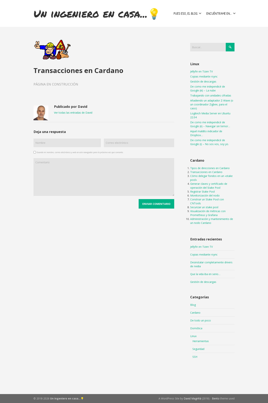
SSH (194, 356)
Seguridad (198, 349)
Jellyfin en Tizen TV (201, 71)
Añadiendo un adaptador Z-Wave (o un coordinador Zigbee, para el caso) (211, 104)
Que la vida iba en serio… (205, 274)
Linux (193, 336)
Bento (215, 398)
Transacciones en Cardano (206, 172)
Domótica (196, 328)
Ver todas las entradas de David (73, 112)
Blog (193, 305)
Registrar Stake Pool (202, 191)
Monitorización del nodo (205, 195)
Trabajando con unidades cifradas (210, 95)
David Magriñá (192, 398)
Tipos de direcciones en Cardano (210, 168)
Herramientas (200, 341)
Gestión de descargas (203, 81)
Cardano (195, 312)
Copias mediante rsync (204, 76)
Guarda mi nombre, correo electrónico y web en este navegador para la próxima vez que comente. (80, 152)
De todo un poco (200, 320)
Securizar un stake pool (204, 207)
